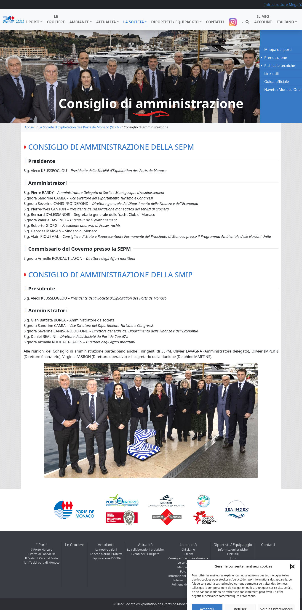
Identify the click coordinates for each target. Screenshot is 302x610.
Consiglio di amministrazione (188, 558)
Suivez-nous (233, 22)
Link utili (233, 554)
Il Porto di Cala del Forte (41, 558)
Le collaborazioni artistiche (145, 549)
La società (133, 21)
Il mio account (263, 19)
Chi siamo (188, 549)
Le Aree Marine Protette (106, 554)
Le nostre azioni (106, 549)
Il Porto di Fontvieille (41, 554)
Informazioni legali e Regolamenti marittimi (188, 576)
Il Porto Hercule (41, 549)
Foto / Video (188, 571)
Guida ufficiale (276, 81)
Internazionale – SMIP (188, 580)
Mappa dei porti (188, 567)
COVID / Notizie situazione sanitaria (233, 562)
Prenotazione (275, 57)
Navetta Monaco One (282, 89)
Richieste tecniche (279, 65)
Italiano (285, 21)
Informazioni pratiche (233, 549)
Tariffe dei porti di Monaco (42, 562)
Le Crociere (56, 19)
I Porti (33, 21)
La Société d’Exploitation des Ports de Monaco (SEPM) (79, 127)
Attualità (106, 21)
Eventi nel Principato (145, 554)
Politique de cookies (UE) (188, 584)
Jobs (233, 558)
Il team (188, 554)
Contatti (215, 21)
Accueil (30, 127)
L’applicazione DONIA (106, 558)
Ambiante (79, 21)
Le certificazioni (188, 562)
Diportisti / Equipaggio (175, 21)
